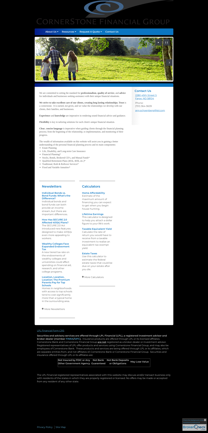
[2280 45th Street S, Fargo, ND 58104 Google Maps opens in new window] (146, 97)
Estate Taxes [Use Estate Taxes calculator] (89, 253)
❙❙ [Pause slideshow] (166, 42)
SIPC (77, 339)
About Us (50, 31)
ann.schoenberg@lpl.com (150, 110)
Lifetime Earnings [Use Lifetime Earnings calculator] (92, 214)
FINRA (69, 339)
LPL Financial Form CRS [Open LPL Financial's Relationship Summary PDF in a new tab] (50, 330)
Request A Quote (90, 31)
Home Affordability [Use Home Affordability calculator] (93, 193)
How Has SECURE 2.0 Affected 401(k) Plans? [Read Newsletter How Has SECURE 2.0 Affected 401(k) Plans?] (55, 221)
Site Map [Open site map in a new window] (61, 427)
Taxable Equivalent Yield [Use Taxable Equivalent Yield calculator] (97, 229)
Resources (68, 31)
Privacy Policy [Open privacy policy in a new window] (45, 427)
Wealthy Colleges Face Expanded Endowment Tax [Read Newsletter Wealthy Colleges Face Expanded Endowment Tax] (55, 246)
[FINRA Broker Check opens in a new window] (194, 424)
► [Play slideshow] (159, 42)
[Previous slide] (38, 62)
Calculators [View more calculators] (91, 186)
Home (41, 31)
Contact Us (111, 31)
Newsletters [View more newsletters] (51, 186)
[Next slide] (169, 62)
